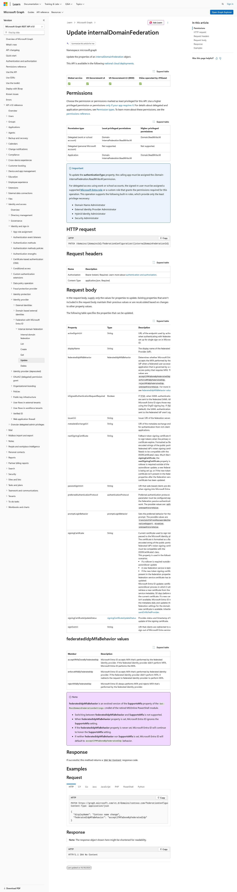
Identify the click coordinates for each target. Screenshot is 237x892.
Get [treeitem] (22, 354)
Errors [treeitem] (8, 99)
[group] (118, 479)
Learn (69, 22)
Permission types (105, 109)
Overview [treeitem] (12, 110)
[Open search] (223, 4)
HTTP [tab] (71, 786)
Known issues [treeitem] (12, 94)
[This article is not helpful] (220, 58)
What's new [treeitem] (11, 44)
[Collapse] (44, 20)
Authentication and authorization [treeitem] (21, 61)
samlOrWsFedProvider (148, 612)
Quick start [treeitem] (11, 55)
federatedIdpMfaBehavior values (157, 390)
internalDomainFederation (109, 56)
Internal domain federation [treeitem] (28, 336)
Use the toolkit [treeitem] (13, 83)
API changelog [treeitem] (12, 50)
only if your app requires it (120, 105)
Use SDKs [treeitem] (10, 77)
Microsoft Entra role (91, 189)
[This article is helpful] (216, 58)
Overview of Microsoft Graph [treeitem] (19, 39)
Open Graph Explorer (222, 12)
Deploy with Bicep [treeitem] (14, 88)
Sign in (230, 3)
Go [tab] (86, 786)
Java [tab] (94, 786)
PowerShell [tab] (128, 786)
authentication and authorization (141, 274)
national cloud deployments (119, 63)
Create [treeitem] (24, 349)
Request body (200, 40)
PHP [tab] (117, 786)
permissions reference (78, 113)
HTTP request (200, 32)
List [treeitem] (22, 343)
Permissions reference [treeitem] (16, 66)
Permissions (199, 28)
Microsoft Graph (84, 22)
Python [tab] (141, 786)
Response (198, 44)
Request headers (201, 36)
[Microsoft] (6, 4)
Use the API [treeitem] (11, 72)
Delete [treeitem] (23, 365)
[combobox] (24, 26)
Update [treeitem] (24, 360)
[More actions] (167, 22)
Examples (198, 47)
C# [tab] (79, 786)
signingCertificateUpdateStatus (121, 617)
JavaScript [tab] (105, 786)
